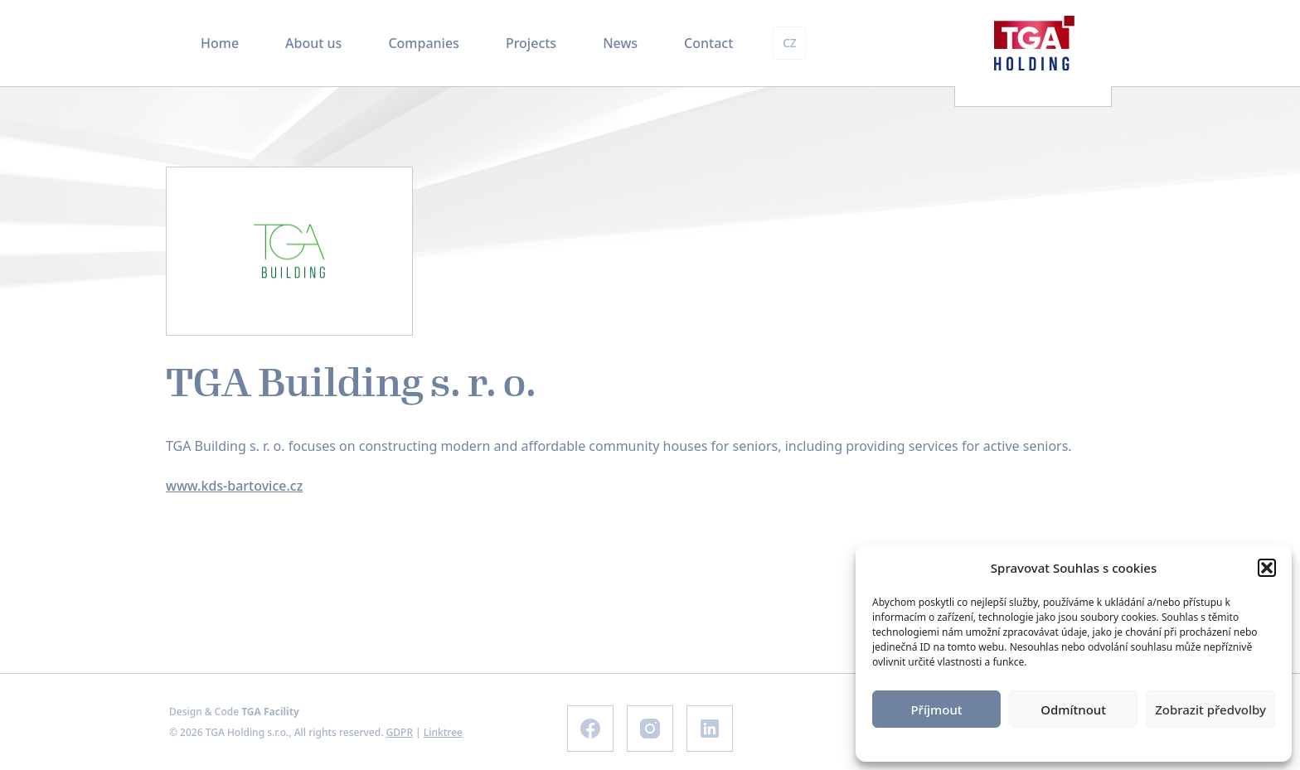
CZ (790, 43)
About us (313, 43)
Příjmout (936, 709)
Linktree (443, 732)
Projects (531, 43)
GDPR (399, 732)
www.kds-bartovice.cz (234, 486)
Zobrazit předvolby (1210, 709)
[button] (1267, 567)
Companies (423, 43)
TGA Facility (270, 712)
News (620, 43)
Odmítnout (1073, 709)
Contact (708, 43)
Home (220, 43)
